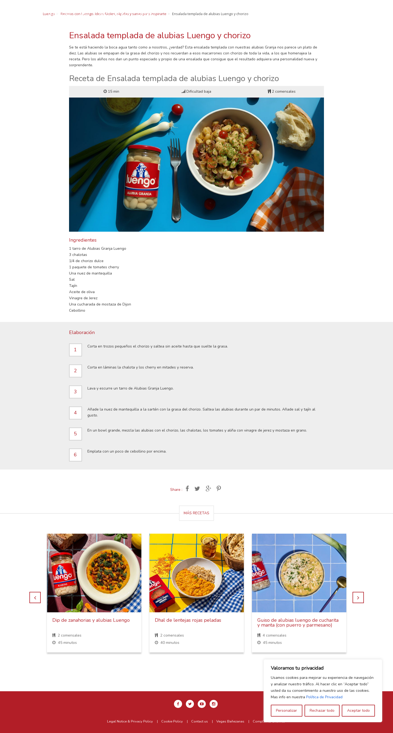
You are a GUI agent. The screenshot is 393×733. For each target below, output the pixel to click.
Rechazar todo (322, 710)
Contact (225, 13)
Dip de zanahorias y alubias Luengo (91, 620)
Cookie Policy (172, 721)
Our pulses (137, 13)
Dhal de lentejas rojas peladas (188, 620)
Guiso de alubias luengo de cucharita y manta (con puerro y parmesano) (298, 622)
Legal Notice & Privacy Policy (130, 721)
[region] (323, 690)
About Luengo (191, 13)
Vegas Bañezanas (230, 721)
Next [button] (358, 597)
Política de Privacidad (324, 697)
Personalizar (286, 710)
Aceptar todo (358, 710)
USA (163, 13)
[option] (94, 597)
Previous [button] (35, 597)
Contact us (199, 721)
